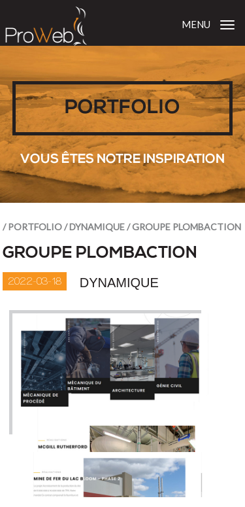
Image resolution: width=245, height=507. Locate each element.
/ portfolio (32, 226)
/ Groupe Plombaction (184, 226)
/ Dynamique (94, 226)
